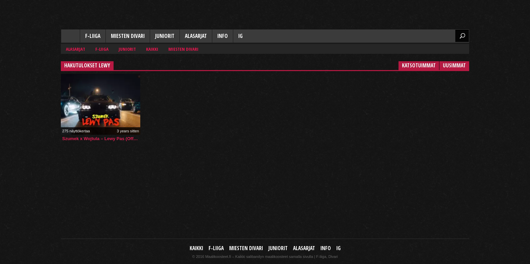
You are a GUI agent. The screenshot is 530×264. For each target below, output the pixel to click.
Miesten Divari (128, 36)
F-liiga (92, 36)
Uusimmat (454, 65)
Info (222, 36)
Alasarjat (196, 36)
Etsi (462, 36)
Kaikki (70, 36)
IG (240, 36)
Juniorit (164, 36)
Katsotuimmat (419, 65)
